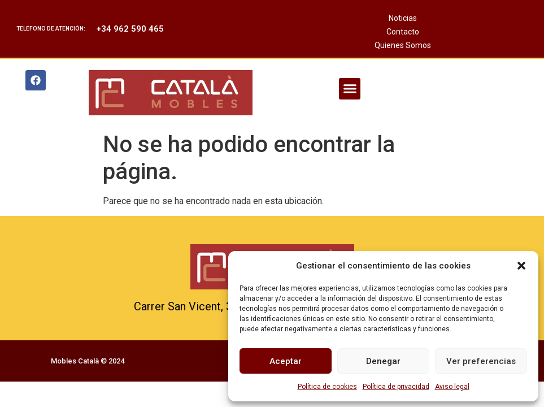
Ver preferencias (481, 361)
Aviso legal (452, 387)
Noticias (403, 18)
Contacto (402, 31)
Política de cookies (327, 387)
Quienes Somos (403, 45)
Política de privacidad (396, 387)
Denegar (383, 361)
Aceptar (285, 361)
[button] (521, 265)
